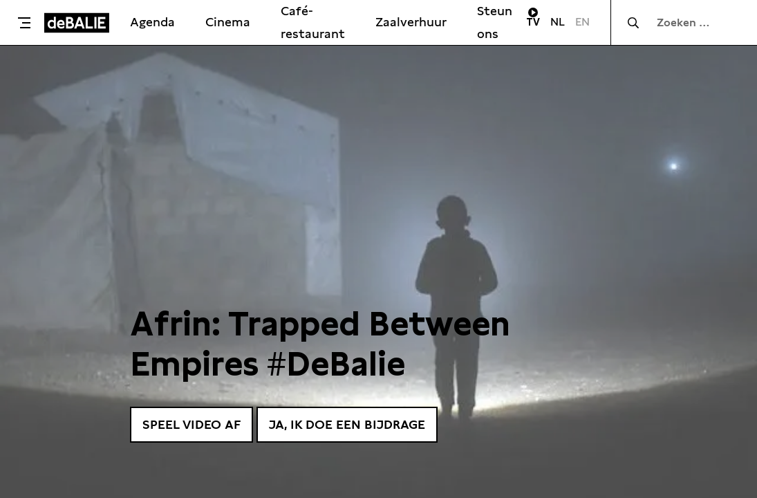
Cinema (227, 22)
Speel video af (191, 424)
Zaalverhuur (411, 22)
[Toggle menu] (25, 22)
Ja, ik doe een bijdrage (347, 424)
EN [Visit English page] (582, 21)
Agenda (152, 22)
